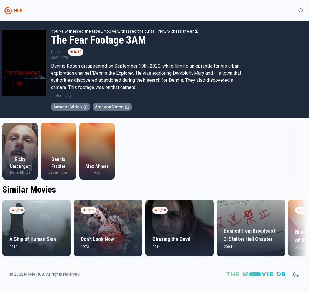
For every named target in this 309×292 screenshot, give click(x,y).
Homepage (64, 96)
